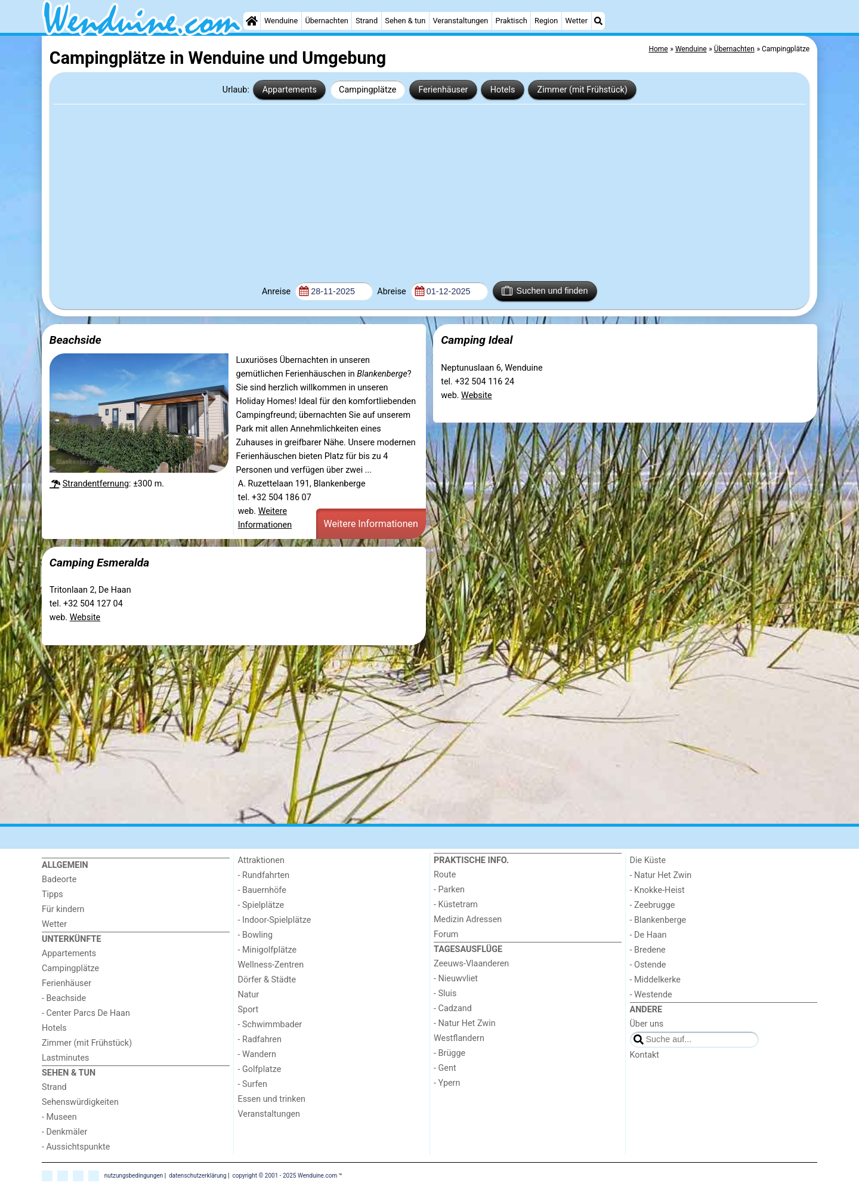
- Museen (59, 1117)
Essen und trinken (272, 1099)
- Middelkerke (655, 980)
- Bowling (255, 935)
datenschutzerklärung (197, 1175)
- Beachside (64, 998)
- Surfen (252, 1084)
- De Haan (648, 935)
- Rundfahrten (264, 875)
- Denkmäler (64, 1132)
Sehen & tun (405, 20)
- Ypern (447, 1083)
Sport (248, 1010)
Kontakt (645, 1055)
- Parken (449, 890)
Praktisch (511, 20)
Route (445, 875)
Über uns (647, 1024)
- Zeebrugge (652, 905)
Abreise (392, 292)
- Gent (445, 1068)
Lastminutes (65, 1058)
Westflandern (459, 1038)
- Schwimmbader (270, 1024)
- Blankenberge (658, 920)
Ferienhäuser (443, 90)
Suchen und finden (545, 290)
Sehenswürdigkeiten (80, 1102)
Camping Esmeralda (99, 562)
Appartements (289, 90)
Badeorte (59, 879)
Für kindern (63, 909)
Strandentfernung (96, 484)
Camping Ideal (476, 340)
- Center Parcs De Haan (86, 1013)
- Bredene (648, 950)
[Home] (251, 21)
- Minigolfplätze (267, 950)
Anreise (277, 292)
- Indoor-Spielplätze (274, 920)
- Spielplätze (261, 905)
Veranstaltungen (460, 20)
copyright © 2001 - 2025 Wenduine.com (285, 1175)
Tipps (52, 894)
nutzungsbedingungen (133, 1175)
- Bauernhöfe (262, 890)
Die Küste (648, 860)
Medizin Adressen (468, 919)
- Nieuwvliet (456, 979)
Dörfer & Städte (267, 980)
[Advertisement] (429, 191)
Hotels (502, 90)
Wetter (577, 20)
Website (476, 395)
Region (546, 20)
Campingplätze (367, 90)
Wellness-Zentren (271, 965)
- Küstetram (456, 905)
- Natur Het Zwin (465, 1023)
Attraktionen (261, 860)
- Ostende (648, 965)
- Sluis (445, 993)
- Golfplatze (260, 1069)
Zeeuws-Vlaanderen (471, 964)
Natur (248, 995)
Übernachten (326, 20)
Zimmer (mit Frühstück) (582, 90)
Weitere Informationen (371, 523)
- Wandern (257, 1054)
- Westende (651, 995)
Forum (446, 934)
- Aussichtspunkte (76, 1147)
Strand (367, 20)
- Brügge (449, 1053)
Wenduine (281, 20)
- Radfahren (260, 1039)
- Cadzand (453, 1008)
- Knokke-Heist (657, 890)
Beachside (75, 340)
